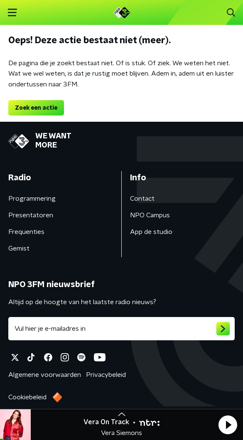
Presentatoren (30, 215)
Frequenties (26, 232)
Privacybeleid (106, 374)
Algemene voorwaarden (44, 374)
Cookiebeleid (27, 397)
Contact (142, 198)
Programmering (32, 198)
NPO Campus (150, 215)
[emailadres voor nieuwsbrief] (121, 328)
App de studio (151, 232)
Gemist (18, 248)
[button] (227, 424)
